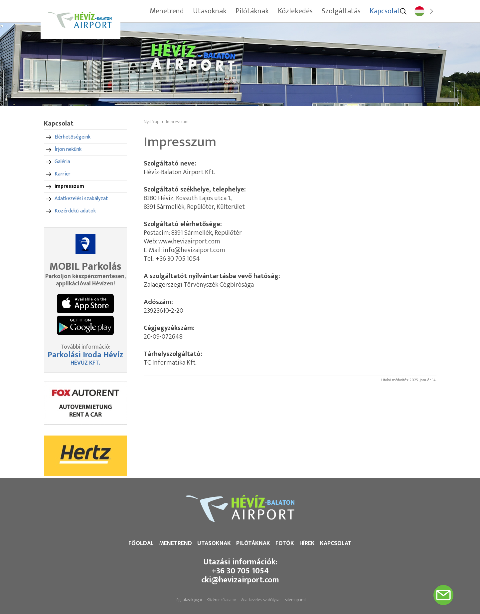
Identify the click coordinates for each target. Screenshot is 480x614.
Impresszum (69, 186)
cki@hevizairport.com (240, 580)
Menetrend (175, 543)
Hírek (307, 543)
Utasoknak (214, 543)
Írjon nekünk (68, 149)
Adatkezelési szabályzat (81, 198)
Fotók (284, 543)
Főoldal (141, 543)
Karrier (63, 173)
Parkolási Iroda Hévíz (85, 355)
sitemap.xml (295, 599)
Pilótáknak (253, 543)
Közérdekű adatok (75, 210)
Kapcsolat (336, 543)
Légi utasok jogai (188, 599)
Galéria (62, 161)
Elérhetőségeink (72, 137)
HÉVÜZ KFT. (85, 363)
